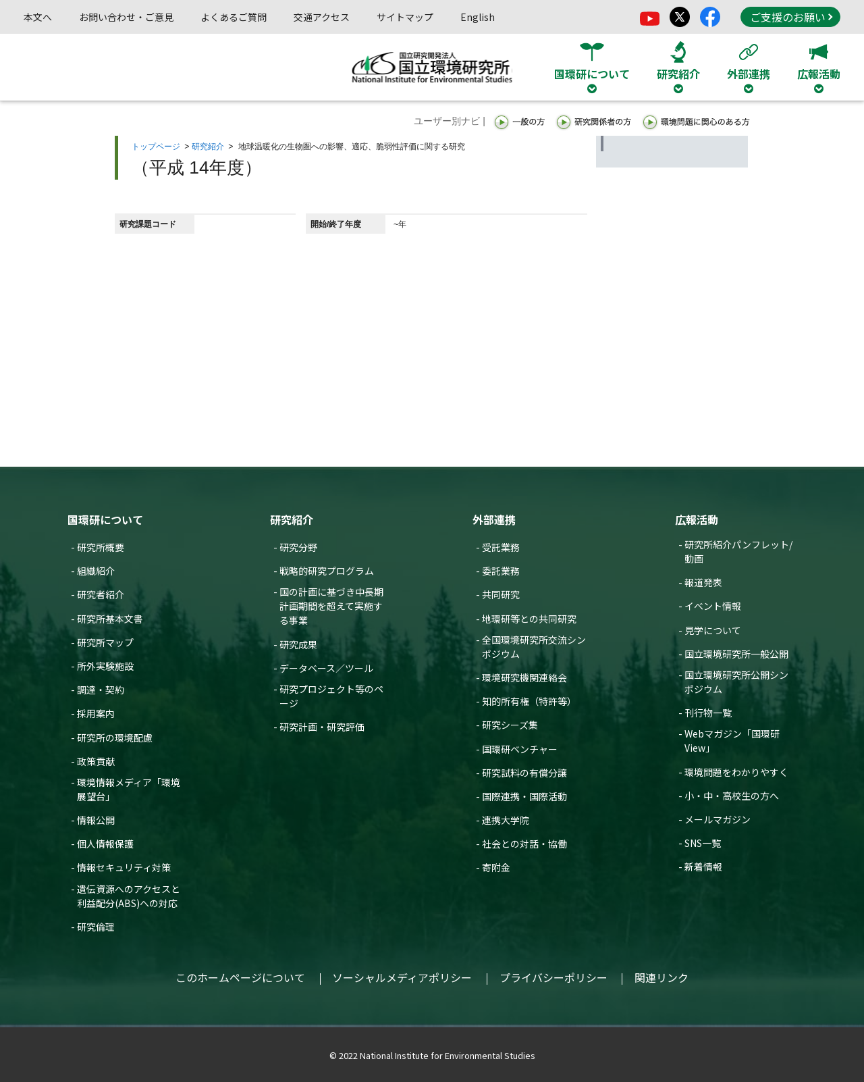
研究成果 (298, 644)
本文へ (38, 17)
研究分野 (298, 547)
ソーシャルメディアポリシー (402, 977)
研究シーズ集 (510, 724)
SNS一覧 (702, 843)
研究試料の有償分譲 (524, 772)
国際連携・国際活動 (524, 796)
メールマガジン (717, 819)
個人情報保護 (105, 843)
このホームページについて (240, 977)
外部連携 (494, 519)
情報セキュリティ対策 (124, 867)
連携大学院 (505, 820)
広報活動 (696, 519)
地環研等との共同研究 (529, 618)
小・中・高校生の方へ (731, 795)
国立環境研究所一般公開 (736, 654)
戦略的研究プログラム (326, 570)
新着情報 (703, 866)
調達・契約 (100, 689)
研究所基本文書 (110, 618)
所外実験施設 (105, 666)
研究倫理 (96, 926)
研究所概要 (100, 547)
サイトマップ (405, 17)
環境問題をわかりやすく (736, 772)
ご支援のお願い (791, 17)
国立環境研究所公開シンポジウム (736, 682)
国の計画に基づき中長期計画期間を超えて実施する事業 (331, 606)
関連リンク (661, 977)
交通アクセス (322, 17)
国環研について (105, 519)
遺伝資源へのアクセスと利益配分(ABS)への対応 (128, 896)
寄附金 (496, 867)
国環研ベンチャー (520, 749)
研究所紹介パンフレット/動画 (738, 551)
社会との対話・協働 (524, 843)
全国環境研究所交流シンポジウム (534, 647)
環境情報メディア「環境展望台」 (128, 789)
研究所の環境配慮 (115, 737)
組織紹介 (96, 570)
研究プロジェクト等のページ (331, 696)
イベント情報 (712, 606)
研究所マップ (105, 642)
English (477, 17)
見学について (712, 630)
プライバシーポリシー (554, 977)
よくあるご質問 (233, 17)
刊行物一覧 (708, 712)
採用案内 (96, 713)
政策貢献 (96, 761)
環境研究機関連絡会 (524, 677)
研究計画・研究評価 (321, 726)
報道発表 (703, 582)
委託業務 (501, 570)
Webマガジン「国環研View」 (732, 740)
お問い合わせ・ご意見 (126, 17)
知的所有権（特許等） (529, 701)
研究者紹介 (100, 594)
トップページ (156, 146)
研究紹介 (208, 146)
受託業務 (501, 547)
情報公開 (96, 820)
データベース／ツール (326, 668)
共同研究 (501, 594)
